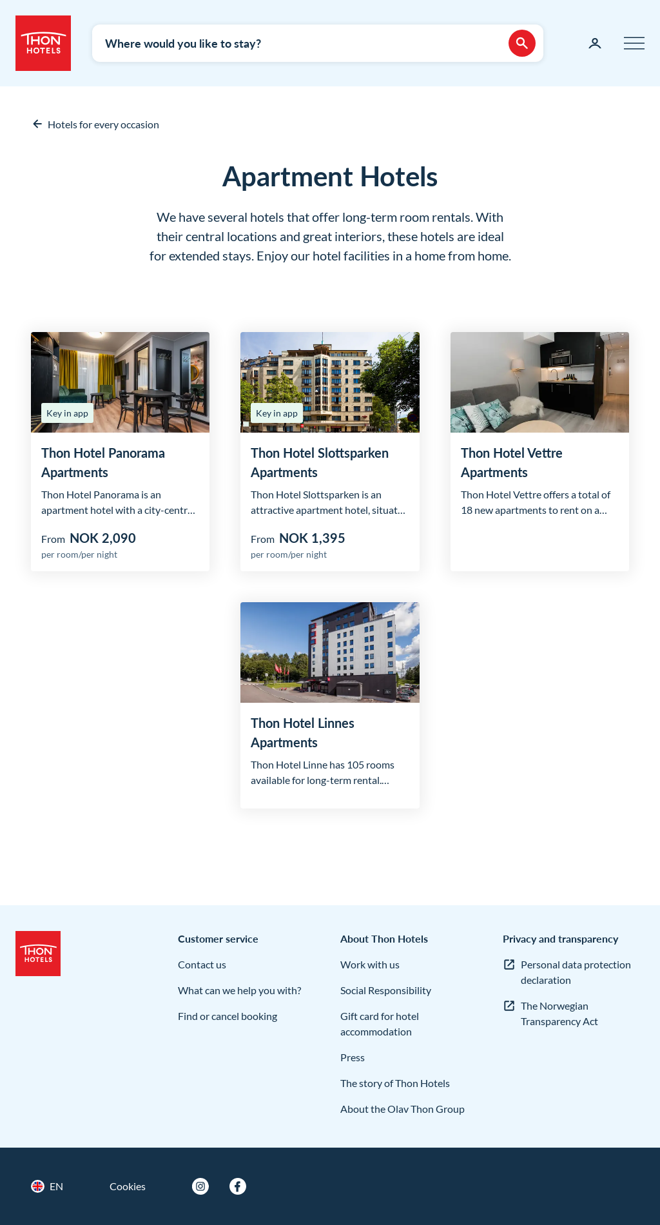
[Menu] (634, 43)
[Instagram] (200, 1186)
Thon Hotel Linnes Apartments (302, 732)
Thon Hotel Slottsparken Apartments (320, 462)
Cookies (128, 1186)
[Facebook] (237, 1186)
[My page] (595, 43)
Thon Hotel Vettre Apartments (512, 462)
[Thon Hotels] (43, 43)
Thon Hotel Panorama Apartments (103, 462)
